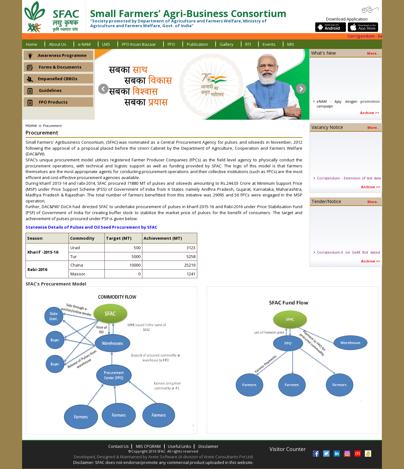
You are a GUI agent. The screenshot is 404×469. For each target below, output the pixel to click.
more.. (372, 53)
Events (269, 44)
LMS (106, 44)
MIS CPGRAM (149, 446)
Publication (197, 44)
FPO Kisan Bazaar (139, 44)
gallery (227, 44)
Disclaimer (208, 446)
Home (31, 125)
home (31, 44)
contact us (118, 446)
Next (301, 89)
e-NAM (84, 44)
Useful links (179, 446)
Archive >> (369, 112)
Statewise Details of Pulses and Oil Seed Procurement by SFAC (91, 227)
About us (57, 44)
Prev (103, 89)
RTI (248, 44)
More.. (373, 127)
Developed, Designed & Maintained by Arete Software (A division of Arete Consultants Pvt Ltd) (163, 457)
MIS (290, 44)
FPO (171, 44)
